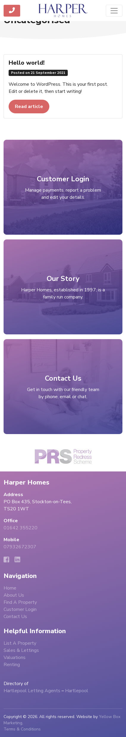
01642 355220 (20, 528)
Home (10, 588)
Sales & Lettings (21, 650)
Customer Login (20, 609)
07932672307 (20, 547)
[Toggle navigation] (114, 11)
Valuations (15, 657)
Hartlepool (76, 690)
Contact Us (15, 616)
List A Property (20, 643)
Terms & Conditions (22, 729)
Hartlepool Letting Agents (32, 690)
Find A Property (20, 602)
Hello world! (27, 63)
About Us (14, 595)
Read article (29, 106)
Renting (12, 664)
